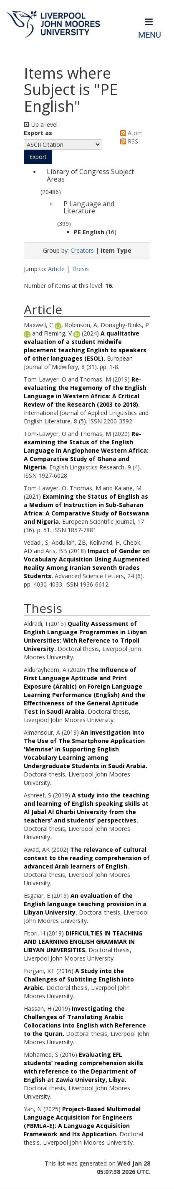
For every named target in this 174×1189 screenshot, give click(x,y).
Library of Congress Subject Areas (90, 175)
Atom (130, 133)
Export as (38, 133)
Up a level (41, 124)
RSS (127, 141)
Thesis (80, 269)
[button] (38, 157)
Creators (82, 250)
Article (56, 269)
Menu (149, 35)
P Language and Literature (88, 207)
